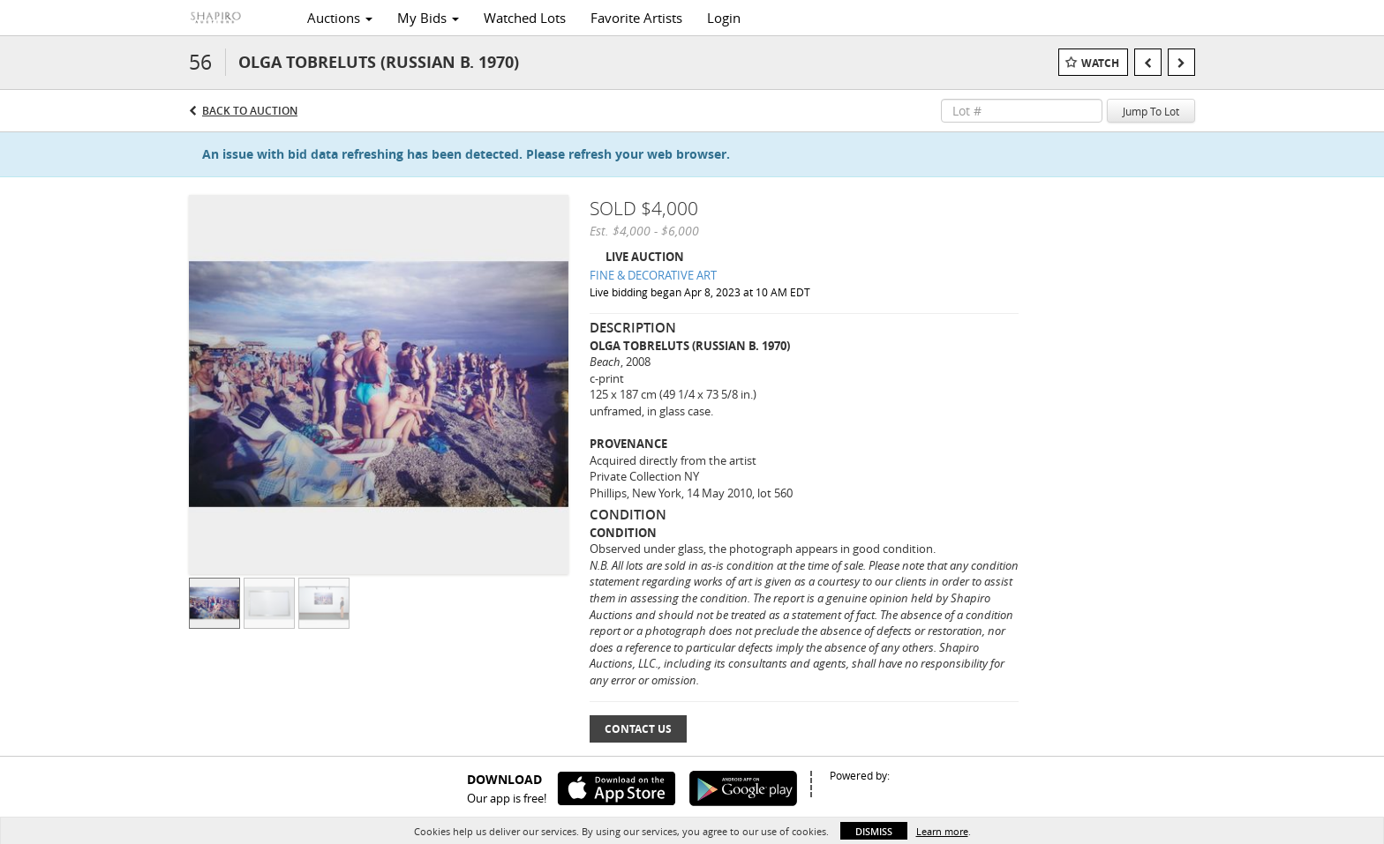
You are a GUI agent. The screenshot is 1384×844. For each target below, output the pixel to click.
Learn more (942, 831)
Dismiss (873, 831)
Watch (1100, 63)
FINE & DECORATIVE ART (653, 275)
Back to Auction (249, 110)
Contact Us (638, 728)
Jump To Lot (1151, 111)
